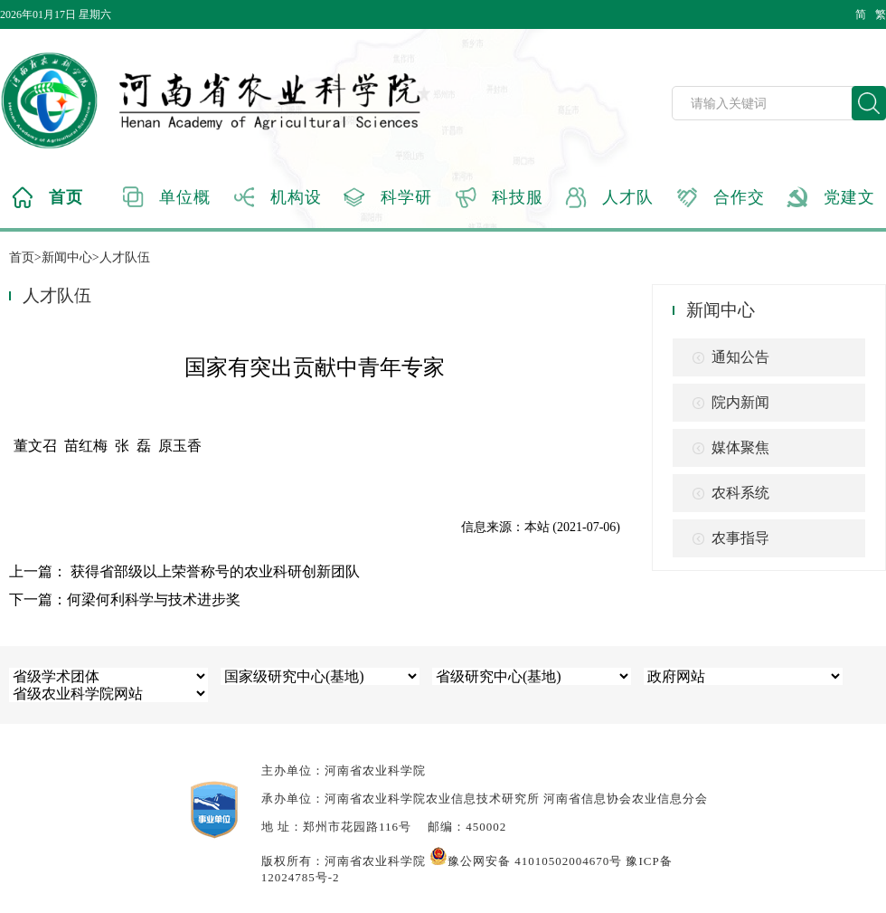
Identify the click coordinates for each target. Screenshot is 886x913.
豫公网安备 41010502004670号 (525, 861)
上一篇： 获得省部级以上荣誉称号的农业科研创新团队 (184, 571)
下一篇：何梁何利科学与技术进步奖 (124, 599)
